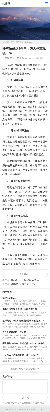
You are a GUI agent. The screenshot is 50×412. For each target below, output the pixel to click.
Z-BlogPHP (21, 409)
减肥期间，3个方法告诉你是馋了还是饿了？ (23, 320)
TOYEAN (39, 409)
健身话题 (19, 42)
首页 (12, 42)
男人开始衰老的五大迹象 (14, 332)
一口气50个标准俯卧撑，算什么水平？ (20, 355)
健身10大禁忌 (8, 298)
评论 (27, 397)
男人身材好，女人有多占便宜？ (26, 280)
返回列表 (23, 274)
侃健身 (6, 3)
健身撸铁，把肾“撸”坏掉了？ (24, 284)
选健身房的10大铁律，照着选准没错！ (20, 309)
